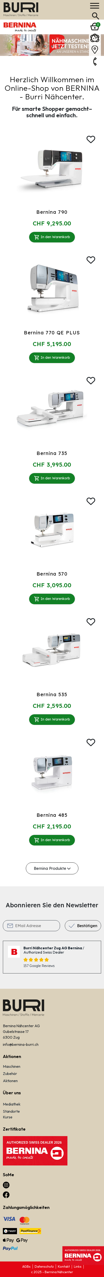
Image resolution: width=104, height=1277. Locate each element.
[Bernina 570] (52, 529)
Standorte (11, 1111)
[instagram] (6, 1184)
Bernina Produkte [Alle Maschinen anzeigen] (52, 868)
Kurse (7, 1117)
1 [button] (45, 46)
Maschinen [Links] (11, 1066)
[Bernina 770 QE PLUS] (52, 288)
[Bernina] (21, 9)
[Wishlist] (91, 139)
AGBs (26, 1266)
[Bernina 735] (52, 409)
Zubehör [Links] (10, 1073)
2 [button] (52, 46)
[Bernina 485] (52, 770)
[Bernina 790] (52, 167)
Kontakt (64, 1266)
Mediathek (12, 1104)
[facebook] (6, 1194)
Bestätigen (87, 925)
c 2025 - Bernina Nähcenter (52, 1272)
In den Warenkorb (52, 237)
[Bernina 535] (52, 650)
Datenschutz (44, 1266)
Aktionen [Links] (10, 1080)
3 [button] (59, 46)
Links (78, 1266)
